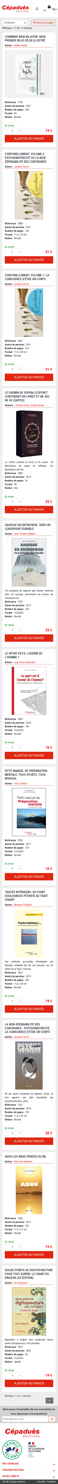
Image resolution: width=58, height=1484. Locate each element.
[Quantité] (13, 131)
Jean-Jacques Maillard (25, 533)
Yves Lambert (21, 783)
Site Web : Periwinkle (46, 1481)
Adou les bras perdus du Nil (25, 1156)
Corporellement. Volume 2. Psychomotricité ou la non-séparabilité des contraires (25, 158)
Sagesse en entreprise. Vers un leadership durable (27, 527)
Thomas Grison (22, 405)
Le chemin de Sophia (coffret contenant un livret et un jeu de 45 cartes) (27, 396)
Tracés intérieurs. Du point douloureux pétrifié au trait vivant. (26, 896)
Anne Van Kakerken (23, 1161)
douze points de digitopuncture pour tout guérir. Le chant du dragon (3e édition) (29, 1274)
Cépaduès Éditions (13, 1469)
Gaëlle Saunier (21, 45)
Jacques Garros (21, 166)
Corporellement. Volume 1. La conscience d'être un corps (27, 277)
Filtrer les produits (43, 22)
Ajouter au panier (29, 138)
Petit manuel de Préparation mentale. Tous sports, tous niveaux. (26, 774)
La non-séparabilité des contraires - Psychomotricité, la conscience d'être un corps (27, 1028)
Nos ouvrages (10, 1463)
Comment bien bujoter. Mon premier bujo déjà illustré (25, 38)
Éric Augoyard (20, 1282)
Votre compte (10, 1476)
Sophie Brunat (37, 405)
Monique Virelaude (23, 904)
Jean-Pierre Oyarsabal (24, 662)
